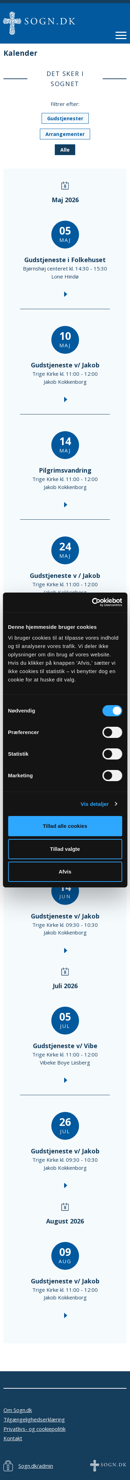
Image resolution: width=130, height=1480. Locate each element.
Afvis (65, 872)
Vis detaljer (95, 804)
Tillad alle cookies (65, 826)
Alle (65, 149)
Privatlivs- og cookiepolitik (34, 1428)
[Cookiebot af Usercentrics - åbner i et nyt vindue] (92, 602)
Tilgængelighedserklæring (34, 1419)
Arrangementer (65, 134)
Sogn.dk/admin (35, 1465)
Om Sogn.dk (17, 1409)
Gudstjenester (65, 118)
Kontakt (12, 1438)
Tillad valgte (65, 849)
